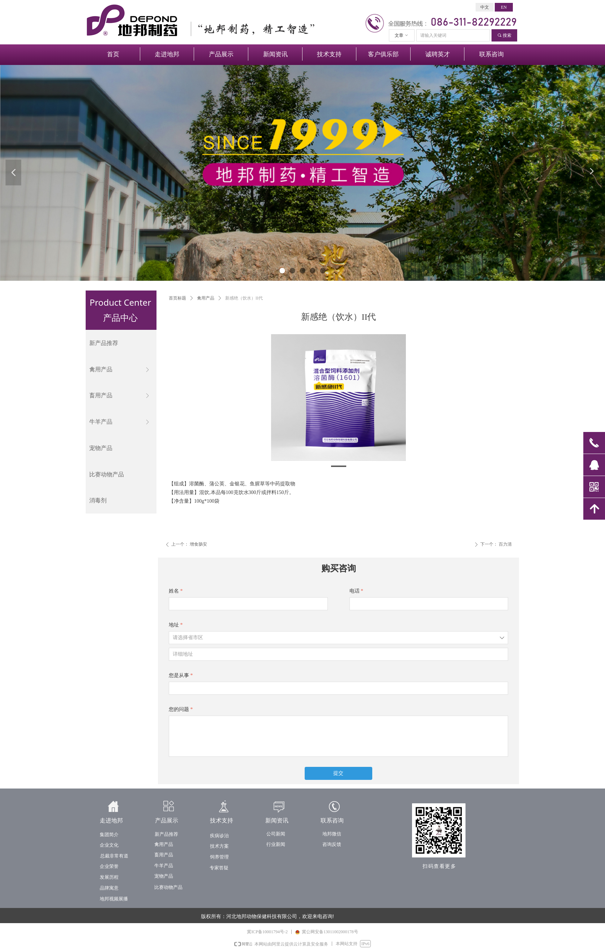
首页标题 (177, 298)
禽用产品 (205, 298)
